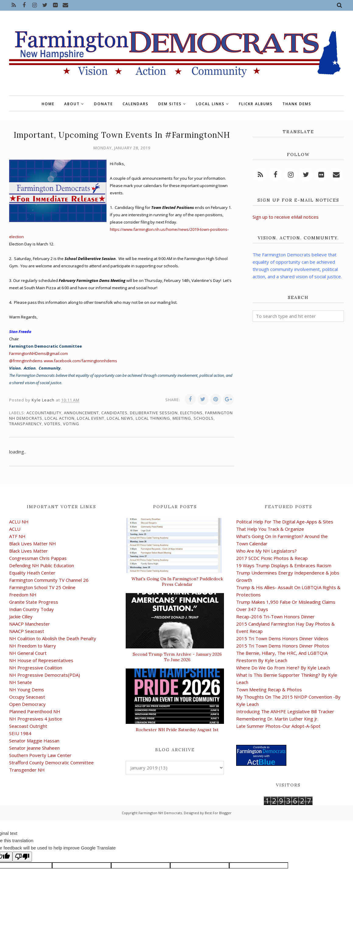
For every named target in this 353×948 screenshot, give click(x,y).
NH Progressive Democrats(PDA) (44, 675)
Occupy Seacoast (27, 697)
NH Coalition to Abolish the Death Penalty (52, 638)
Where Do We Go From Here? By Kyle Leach (283, 668)
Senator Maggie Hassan (34, 741)
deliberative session (154, 412)
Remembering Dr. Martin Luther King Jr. (277, 719)
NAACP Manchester (29, 624)
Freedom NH (23, 595)
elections (191, 412)
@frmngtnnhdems (26, 360)
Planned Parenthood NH (34, 711)
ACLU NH (19, 522)
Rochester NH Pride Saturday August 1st (177, 729)
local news (120, 418)
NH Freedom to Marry (32, 646)
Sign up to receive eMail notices (286, 217)
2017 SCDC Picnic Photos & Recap (272, 558)
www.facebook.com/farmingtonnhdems (80, 360)
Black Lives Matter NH (32, 543)
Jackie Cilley (21, 616)
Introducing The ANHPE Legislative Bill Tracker (285, 711)
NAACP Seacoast (26, 631)
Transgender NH (27, 770)
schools (204, 418)
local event (90, 418)
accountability (43, 412)
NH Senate (20, 682)
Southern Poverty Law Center (40, 755)
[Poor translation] (22, 857)
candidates (114, 412)
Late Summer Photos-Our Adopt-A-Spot (278, 726)
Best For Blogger (218, 813)
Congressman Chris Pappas (38, 558)
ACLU (14, 529)
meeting (182, 418)
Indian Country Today (31, 609)
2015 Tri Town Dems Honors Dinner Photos (282, 646)
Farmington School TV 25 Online (42, 587)
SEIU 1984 (20, 733)
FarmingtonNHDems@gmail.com (38, 353)
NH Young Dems (26, 689)
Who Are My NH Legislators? (266, 551)
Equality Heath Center (32, 573)
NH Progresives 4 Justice (35, 719)
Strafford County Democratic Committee (51, 762)
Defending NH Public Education (41, 565)
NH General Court (28, 653)
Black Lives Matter (28, 551)
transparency (25, 423)
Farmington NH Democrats (160, 813)
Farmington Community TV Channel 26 (49, 580)
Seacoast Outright (28, 726)
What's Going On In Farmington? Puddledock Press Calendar (177, 581)
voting (71, 423)
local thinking (153, 418)
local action (60, 418)
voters (52, 423)
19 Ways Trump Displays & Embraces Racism (283, 565)
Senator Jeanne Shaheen (34, 748)
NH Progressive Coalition (35, 668)
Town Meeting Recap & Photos (269, 689)
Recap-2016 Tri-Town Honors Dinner (275, 616)
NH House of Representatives (41, 660)
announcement (81, 412)
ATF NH (17, 536)
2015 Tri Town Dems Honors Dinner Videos (282, 638)
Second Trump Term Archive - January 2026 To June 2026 (177, 656)
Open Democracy (27, 704)
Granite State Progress (33, 602)
